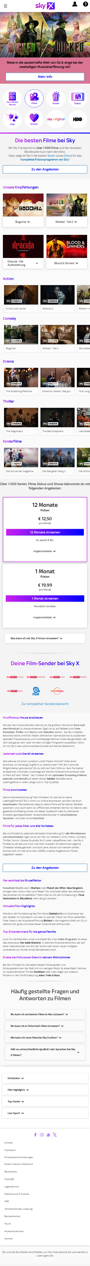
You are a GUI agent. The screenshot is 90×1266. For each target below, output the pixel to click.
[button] (74, 4)
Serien (52, 155)
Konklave (39, 974)
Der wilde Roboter (30, 944)
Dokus (68, 155)
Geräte (51, 780)
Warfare (35, 890)
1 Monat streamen (45, 600)
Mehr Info (45, 77)
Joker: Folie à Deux (49, 977)
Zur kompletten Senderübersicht (45, 706)
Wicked (48, 922)
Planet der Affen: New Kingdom (65, 890)
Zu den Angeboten (45, 169)
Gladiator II (55, 915)
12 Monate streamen (45, 533)
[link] (21, 299)
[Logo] (45, 6)
